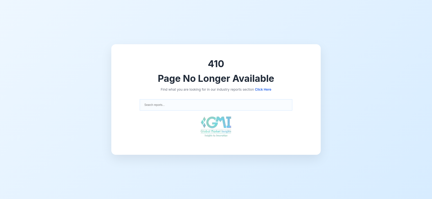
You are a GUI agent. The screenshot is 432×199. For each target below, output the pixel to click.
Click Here (263, 89)
